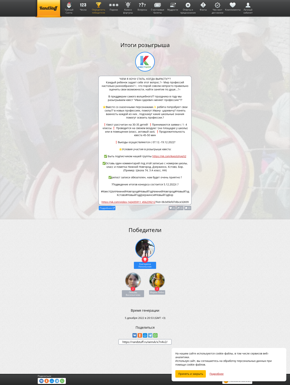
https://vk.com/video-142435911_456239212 (128, 202)
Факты (203, 5)
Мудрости (172, 5)
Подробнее (107, 208)
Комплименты (233, 5)
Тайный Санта (69, 7)
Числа (83, 5)
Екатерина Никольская (145, 265)
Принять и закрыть (190, 374)
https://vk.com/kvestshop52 (169, 156)
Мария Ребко (157, 292)
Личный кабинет (248, 7)
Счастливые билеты (157, 7)
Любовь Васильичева (133, 293)
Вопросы (142, 5)
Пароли (114, 5)
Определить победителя (98, 7)
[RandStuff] (48, 8)
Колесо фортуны (128, 7)
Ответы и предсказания (188, 7)
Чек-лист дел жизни (217, 7)
